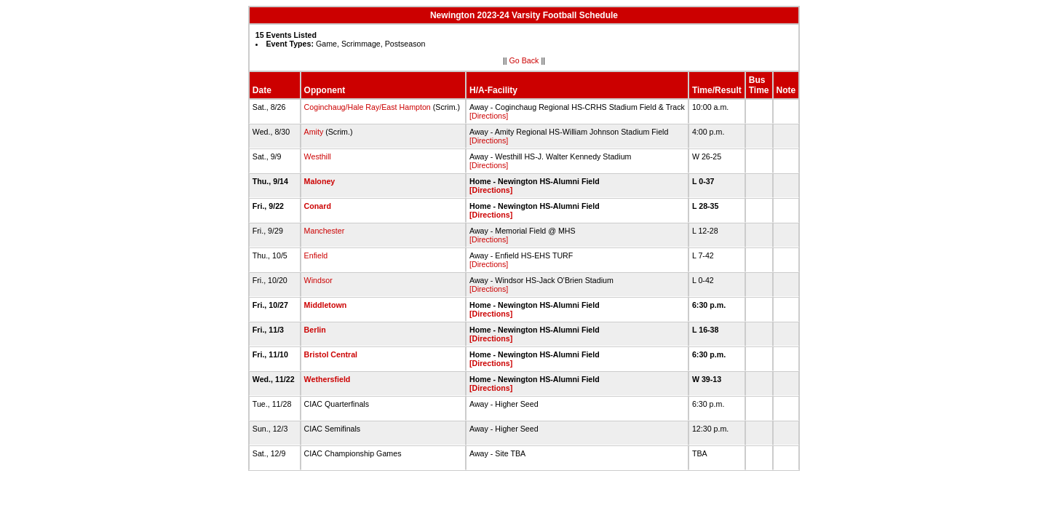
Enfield (316, 255)
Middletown (325, 305)
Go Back (524, 60)
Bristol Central (330, 354)
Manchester (324, 230)
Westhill (317, 156)
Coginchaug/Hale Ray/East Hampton (367, 107)
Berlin (315, 329)
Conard (317, 206)
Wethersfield (327, 379)
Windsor (318, 280)
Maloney (320, 181)
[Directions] (488, 115)
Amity (314, 131)
